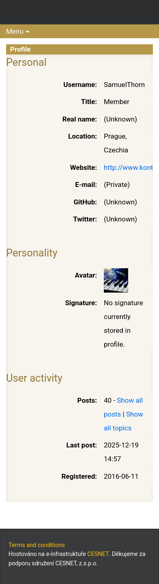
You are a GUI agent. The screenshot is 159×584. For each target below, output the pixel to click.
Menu (15, 31)
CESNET (98, 554)
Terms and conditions (37, 545)
